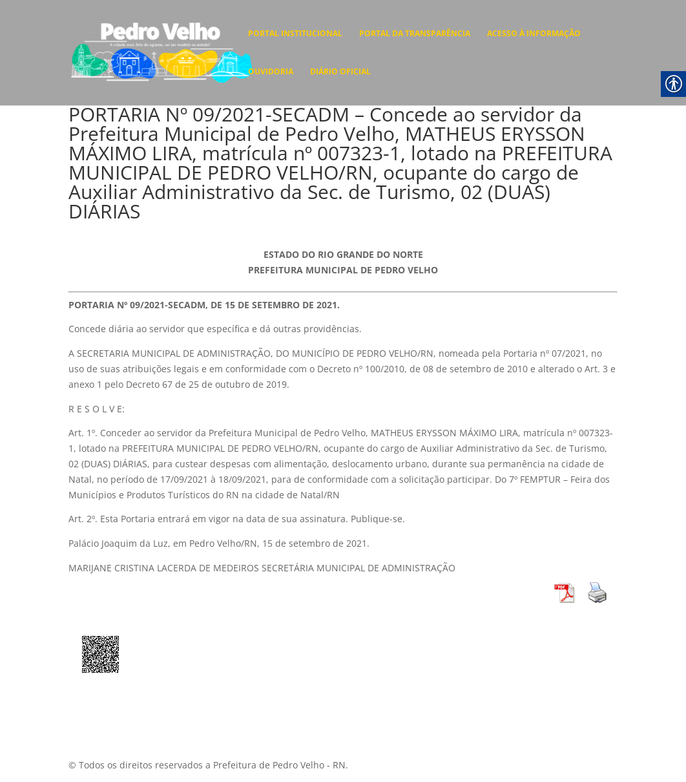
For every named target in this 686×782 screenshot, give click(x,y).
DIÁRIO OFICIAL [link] (340, 72)
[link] (172, 51)
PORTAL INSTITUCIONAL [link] (295, 34)
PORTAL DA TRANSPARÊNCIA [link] (414, 34)
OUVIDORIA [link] (270, 72)
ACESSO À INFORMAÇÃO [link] (534, 34)
